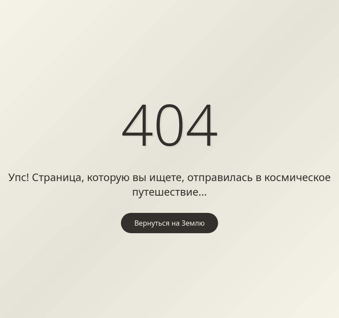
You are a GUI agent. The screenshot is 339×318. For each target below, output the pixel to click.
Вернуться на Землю (169, 223)
